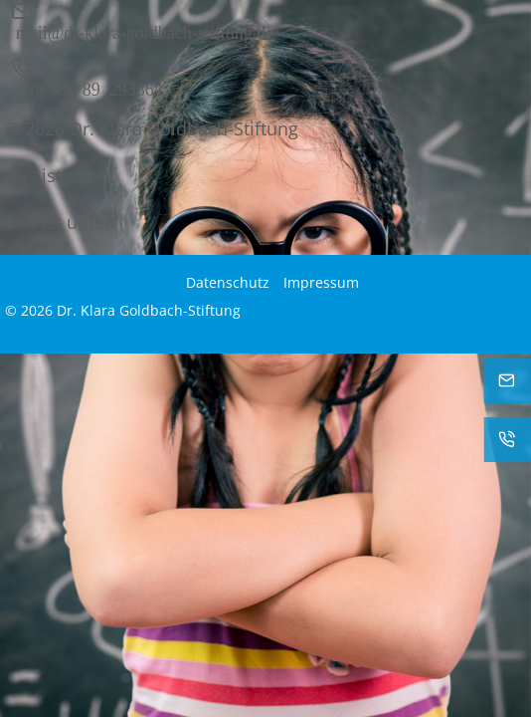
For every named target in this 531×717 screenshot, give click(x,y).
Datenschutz (227, 282)
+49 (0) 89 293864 (89, 88)
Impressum (321, 282)
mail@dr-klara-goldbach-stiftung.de (145, 31)
